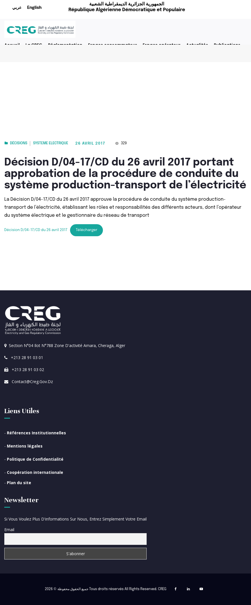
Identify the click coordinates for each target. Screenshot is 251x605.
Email (9, 529)
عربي (16, 8)
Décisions (18, 143)
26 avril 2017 (90, 143)
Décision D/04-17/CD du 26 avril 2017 (35, 230)
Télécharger (86, 230)
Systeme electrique (50, 143)
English (34, 8)
